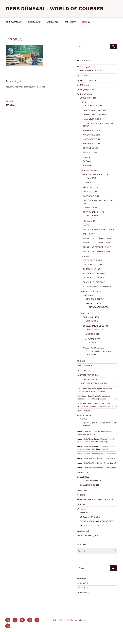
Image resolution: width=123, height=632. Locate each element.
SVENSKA (81, 509)
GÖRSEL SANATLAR (91, 269)
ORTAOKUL (85, 257)
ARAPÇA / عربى (83, 67)
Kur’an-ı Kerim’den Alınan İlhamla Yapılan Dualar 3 (96, 463)
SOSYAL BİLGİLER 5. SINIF (94, 273)
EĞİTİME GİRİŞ (92, 321)
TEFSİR (89, 182)
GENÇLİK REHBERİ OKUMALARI (93, 383)
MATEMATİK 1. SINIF (91, 130)
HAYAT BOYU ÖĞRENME (87, 380)
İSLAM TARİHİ (92, 178)
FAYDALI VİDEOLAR (85, 366)
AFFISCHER (85, 512)
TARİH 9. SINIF (89, 234)
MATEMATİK (88, 295)
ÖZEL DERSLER (83, 477)
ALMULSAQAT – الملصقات (90, 70)
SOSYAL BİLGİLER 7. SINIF (94, 282)
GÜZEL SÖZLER (83, 370)
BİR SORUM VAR (84, 76)
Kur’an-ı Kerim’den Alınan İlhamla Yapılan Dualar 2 (96, 458)
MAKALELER (82, 472)
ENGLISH (81, 361)
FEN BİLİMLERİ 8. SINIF (92, 265)
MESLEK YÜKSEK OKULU (93, 348)
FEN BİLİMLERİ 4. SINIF (92, 106)
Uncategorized (83, 531)
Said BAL (83, 419)
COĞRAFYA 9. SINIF (91, 196)
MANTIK (86, 225)
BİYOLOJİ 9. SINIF (90, 192)
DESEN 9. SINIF (92, 216)
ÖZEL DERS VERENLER (90, 485)
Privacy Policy (82, 588)
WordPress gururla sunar (77, 620)
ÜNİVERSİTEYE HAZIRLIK (90, 292)
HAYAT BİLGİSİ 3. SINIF (92, 119)
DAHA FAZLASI (35, 22)
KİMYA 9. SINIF (89, 221)
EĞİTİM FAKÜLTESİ (91, 317)
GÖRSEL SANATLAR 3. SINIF (95, 110)
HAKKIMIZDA (82, 583)
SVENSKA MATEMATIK (89, 526)
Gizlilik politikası (83, 592)
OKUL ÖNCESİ (86, 157)
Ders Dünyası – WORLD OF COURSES (55, 8)
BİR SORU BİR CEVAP (95, 299)
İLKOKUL (84, 102)
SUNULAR (81, 504)
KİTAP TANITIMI (83, 411)
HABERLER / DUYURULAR (88, 375)
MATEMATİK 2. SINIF (91, 135)
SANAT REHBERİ (93, 334)
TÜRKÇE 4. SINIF (90, 152)
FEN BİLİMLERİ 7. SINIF (92, 260)
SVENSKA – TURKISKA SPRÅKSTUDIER (96, 521)
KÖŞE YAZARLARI (84, 415)
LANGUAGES (53, 22)
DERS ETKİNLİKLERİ (88, 98)
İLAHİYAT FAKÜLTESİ (91, 339)
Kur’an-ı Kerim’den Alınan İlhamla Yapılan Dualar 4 (96, 468)
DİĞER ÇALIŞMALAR (85, 89)
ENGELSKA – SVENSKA (90, 517)
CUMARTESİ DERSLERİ (86, 80)
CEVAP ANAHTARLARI (98, 307)
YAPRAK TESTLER (93, 303)
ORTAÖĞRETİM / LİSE (89, 171)
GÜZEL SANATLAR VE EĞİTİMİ (95, 326)
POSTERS (81, 495)
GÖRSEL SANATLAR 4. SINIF (95, 114)
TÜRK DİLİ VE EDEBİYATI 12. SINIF (97, 247)
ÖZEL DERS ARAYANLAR (90, 481)
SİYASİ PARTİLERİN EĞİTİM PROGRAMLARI (95, 499)
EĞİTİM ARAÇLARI (15, 22)
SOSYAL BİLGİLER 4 (91, 148)
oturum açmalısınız (36, 87)
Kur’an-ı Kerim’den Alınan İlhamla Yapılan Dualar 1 (96, 454)
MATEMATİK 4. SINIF (91, 144)
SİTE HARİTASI (71, 22)
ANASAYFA (81, 579)
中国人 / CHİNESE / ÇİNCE (87, 535)
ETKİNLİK (87, 165)
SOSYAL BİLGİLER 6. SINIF (94, 278)
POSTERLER (82, 490)
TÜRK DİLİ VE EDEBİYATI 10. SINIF (97, 238)
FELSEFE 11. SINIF (90, 208)
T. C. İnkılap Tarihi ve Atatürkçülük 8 (97, 286)
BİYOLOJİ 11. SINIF (90, 187)
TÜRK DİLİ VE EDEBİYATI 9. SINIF (96, 251)
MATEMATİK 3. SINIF (91, 139)
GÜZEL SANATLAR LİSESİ (93, 212)
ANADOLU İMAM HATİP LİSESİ (95, 174)
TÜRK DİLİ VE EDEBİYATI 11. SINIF (97, 243)
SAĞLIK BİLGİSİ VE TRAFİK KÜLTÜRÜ (98, 230)
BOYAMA (87, 161)
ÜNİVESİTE (84, 313)
